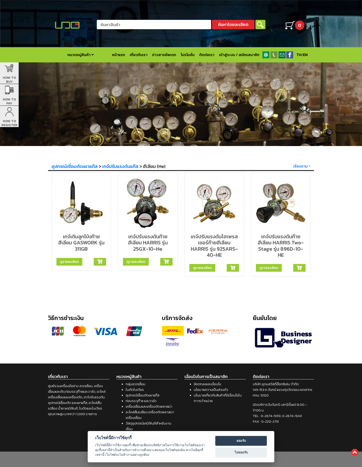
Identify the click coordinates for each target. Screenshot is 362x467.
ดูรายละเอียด (69, 261)
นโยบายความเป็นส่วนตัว (211, 389)
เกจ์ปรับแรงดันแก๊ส (120, 166)
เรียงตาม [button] (300, 166)
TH (298, 54)
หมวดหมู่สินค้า (80, 54)
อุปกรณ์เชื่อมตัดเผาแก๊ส (75, 166)
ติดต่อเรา (206, 54)
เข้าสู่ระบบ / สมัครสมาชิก (239, 54)
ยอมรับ (241, 440)
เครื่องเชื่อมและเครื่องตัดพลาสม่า (149, 406)
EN (305, 54)
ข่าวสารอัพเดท (164, 54)
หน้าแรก (118, 54)
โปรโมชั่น (188, 54)
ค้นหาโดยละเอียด (233, 24)
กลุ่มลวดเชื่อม (135, 384)
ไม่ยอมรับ (241, 452)
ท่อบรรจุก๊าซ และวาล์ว (141, 400)
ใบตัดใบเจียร (135, 389)
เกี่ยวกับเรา (138, 54)
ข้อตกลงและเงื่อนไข (207, 384)
